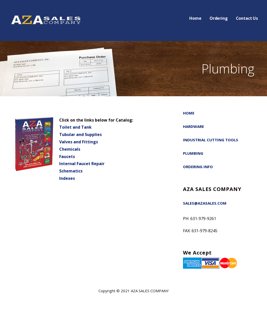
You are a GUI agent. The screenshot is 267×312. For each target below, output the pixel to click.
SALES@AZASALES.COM (205, 203)
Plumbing (193, 153)
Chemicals (69, 149)
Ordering (219, 18)
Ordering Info (198, 166)
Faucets (67, 156)
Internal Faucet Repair (82, 163)
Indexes (67, 178)
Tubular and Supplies (80, 134)
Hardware (193, 126)
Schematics (71, 171)
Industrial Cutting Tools (210, 139)
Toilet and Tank (75, 127)
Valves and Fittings (78, 142)
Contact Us (247, 18)
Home (195, 18)
